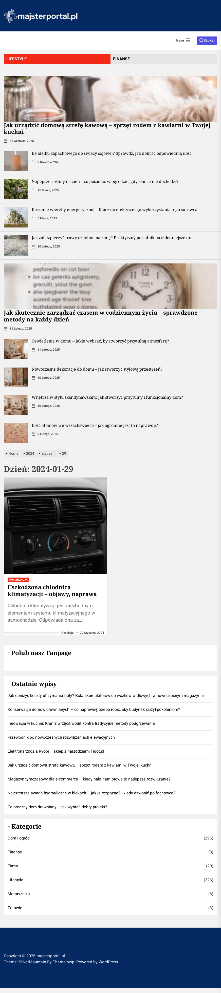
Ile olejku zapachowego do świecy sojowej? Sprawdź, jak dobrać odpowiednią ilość (112, 153)
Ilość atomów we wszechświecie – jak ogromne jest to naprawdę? (95, 425)
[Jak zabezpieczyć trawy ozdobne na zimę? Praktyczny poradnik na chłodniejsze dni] (16, 245)
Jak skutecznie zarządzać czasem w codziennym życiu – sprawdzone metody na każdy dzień (101, 316)
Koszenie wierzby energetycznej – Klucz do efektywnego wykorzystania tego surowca (114, 209)
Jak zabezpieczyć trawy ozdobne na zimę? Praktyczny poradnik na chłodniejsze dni (112, 237)
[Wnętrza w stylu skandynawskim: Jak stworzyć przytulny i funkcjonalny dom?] (16, 405)
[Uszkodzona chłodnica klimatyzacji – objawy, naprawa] (55, 526)
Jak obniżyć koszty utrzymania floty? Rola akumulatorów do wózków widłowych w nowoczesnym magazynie (106, 696)
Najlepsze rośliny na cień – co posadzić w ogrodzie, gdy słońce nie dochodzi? (105, 181)
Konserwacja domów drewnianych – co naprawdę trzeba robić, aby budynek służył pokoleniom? (94, 709)
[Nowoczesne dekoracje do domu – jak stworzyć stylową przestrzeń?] (16, 377)
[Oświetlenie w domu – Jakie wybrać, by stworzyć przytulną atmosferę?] (16, 349)
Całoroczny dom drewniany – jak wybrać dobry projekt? (57, 807)
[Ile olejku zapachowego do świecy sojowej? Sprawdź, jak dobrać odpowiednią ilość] (16, 161)
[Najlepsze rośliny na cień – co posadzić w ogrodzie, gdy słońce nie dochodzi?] (16, 189)
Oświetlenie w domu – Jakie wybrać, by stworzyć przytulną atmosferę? (100, 341)
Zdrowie (15, 908)
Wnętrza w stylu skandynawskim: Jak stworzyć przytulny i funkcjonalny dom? (107, 397)
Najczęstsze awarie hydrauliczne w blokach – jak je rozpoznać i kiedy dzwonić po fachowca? (91, 793)
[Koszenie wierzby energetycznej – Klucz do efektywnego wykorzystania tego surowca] (16, 217)
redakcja (67, 633)
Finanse (15, 852)
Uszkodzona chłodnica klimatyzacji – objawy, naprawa (52, 590)
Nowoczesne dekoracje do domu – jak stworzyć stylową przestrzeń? (97, 369)
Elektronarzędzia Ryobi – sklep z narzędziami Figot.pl (56, 751)
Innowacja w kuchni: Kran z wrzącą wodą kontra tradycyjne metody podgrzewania (81, 723)
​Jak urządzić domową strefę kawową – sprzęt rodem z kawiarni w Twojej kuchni (107, 128)
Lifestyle (15, 880)
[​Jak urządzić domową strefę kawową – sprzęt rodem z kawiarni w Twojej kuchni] (110, 99)
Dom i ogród (19, 838)
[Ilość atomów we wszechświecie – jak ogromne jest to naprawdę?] (16, 433)
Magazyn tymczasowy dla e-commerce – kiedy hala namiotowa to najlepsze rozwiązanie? (89, 779)
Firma (13, 866)
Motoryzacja (18, 580)
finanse (121, 59)
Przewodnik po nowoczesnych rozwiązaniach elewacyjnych (61, 737)
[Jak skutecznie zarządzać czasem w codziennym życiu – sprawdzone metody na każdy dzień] (110, 286)
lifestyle (16, 59)
